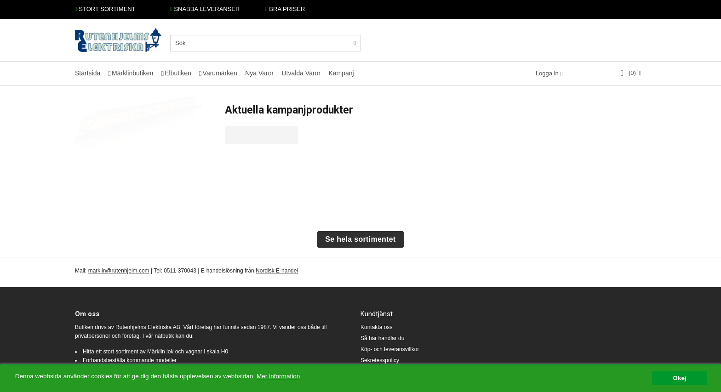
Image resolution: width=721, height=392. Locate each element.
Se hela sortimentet (360, 239)
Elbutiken (178, 73)
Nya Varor (259, 73)
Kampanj (341, 73)
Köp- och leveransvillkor (389, 349)
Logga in (547, 73)
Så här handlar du (382, 338)
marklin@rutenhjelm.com (118, 270)
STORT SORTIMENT (105, 9)
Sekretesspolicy (379, 360)
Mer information (278, 376)
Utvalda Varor (300, 73)
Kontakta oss (376, 327)
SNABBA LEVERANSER (205, 9)
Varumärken (220, 73)
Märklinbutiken (132, 73)
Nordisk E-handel (277, 270)
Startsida (87, 73)
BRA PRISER (285, 9)
